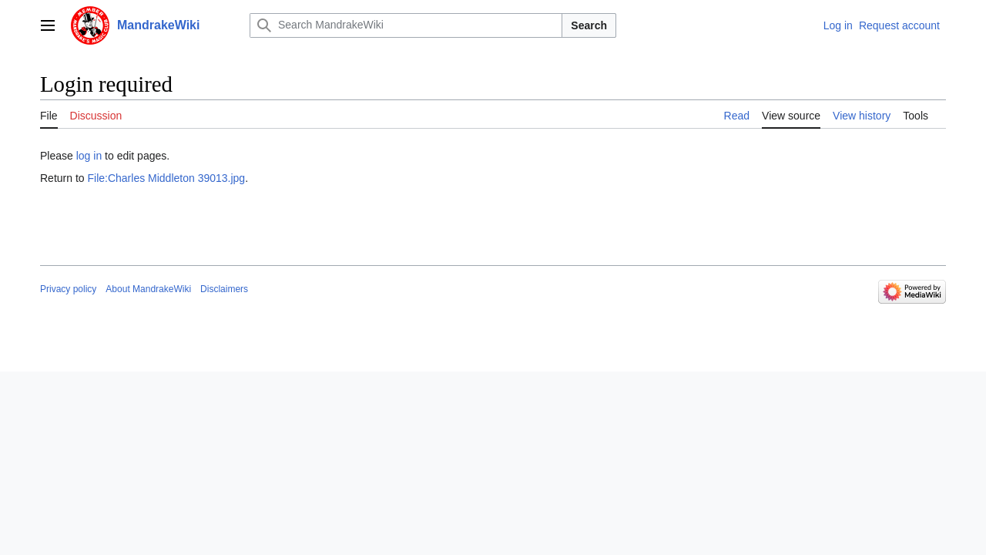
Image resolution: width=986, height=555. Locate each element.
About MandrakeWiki (148, 289)
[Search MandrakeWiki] (406, 25)
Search (589, 25)
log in (89, 156)
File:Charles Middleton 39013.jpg (166, 178)
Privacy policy (68, 289)
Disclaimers (224, 289)
